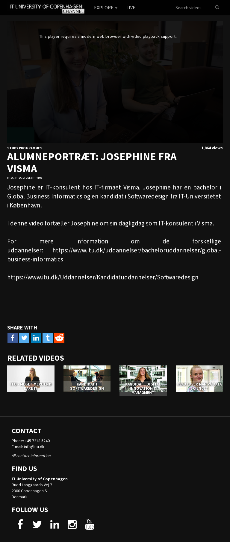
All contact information (31, 455)
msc (10, 177)
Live (130, 7)
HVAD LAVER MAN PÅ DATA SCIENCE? (199, 386)
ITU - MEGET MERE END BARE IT (31, 386)
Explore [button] (105, 7)
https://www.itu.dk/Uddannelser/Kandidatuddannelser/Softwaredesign (103, 277)
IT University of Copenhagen (40, 478)
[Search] (217, 7)
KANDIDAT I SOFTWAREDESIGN (87, 386)
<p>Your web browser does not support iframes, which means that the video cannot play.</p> (115, 82)
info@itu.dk (34, 446)
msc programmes (28, 177)
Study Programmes (24, 148)
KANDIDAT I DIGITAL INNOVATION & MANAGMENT (143, 388)
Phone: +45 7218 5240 (31, 440)
